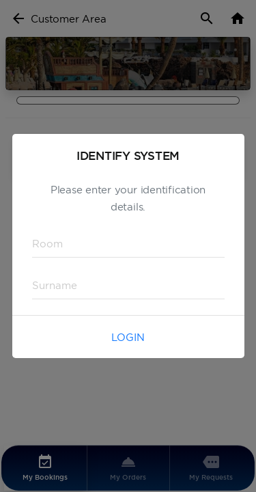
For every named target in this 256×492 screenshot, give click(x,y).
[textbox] (128, 244)
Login (128, 337)
